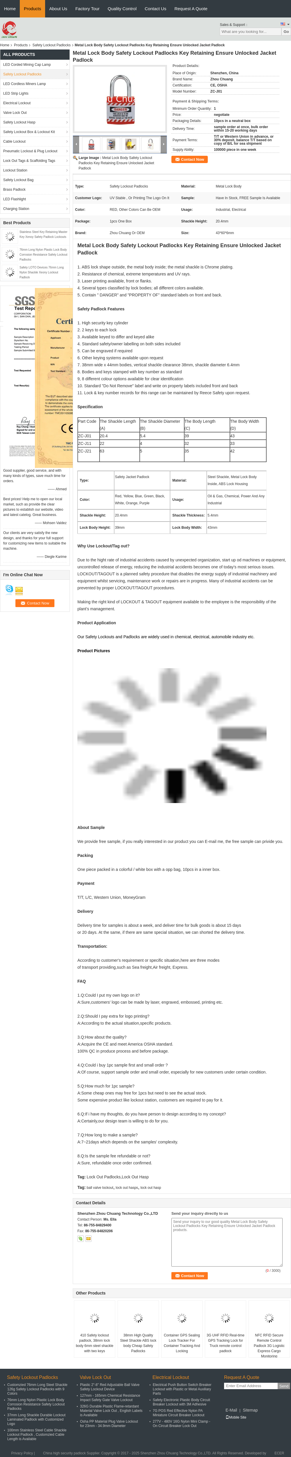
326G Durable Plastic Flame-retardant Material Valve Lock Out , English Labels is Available (111, 1410)
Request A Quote (190, 8)
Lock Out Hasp (135, 1177)
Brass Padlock (14, 190)
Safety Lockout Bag (18, 180)
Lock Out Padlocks (104, 1177)
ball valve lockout (100, 1188)
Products (32, 8)
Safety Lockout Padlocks (51, 45)
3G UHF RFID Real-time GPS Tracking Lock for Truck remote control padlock (225, 1343)
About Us (58, 8)
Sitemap (250, 1410)
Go (286, 31)
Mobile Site (236, 1417)
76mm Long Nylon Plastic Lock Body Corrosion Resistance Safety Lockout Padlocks (43, 254)
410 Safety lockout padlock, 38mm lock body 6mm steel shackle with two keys (94, 1343)
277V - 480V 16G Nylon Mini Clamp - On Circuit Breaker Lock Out (181, 1423)
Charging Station (16, 209)
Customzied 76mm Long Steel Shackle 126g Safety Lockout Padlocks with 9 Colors (37, 1389)
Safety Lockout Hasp (19, 122)
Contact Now (192, 159)
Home (10, 8)
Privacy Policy (22, 1453)
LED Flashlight (14, 199)
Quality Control (122, 8)
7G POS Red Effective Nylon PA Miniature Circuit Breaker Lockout (178, 1413)
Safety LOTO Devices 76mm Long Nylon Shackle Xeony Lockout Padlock (41, 272)
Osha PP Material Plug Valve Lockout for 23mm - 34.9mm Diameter (109, 1423)
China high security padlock (64, 1453)
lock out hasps (127, 1188)
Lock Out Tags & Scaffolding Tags (29, 161)
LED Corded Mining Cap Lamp (27, 65)
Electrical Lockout (17, 103)
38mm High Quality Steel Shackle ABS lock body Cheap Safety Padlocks (138, 1343)
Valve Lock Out (14, 113)
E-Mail (231, 1410)
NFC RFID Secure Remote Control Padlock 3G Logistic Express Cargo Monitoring (269, 1345)
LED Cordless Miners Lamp (24, 84)
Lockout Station (15, 170)
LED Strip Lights (16, 93)
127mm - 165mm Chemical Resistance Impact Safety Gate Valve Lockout (110, 1398)
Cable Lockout (14, 141)
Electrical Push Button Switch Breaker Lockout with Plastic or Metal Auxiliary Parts (182, 1389)
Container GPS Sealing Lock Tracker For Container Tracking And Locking (182, 1343)
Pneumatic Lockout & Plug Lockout (30, 151)
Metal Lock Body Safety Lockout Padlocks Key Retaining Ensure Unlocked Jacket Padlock (116, 163)
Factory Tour (87, 8)
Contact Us (155, 8)
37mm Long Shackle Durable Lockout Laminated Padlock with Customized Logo (36, 1419)
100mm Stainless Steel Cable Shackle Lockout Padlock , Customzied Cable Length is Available (36, 1434)
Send (283, 1386)
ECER (279, 1453)
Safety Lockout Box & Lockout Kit (29, 132)
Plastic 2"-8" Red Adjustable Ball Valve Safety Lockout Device (109, 1387)
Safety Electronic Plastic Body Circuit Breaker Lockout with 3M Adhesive (181, 1402)
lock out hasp (151, 1188)
